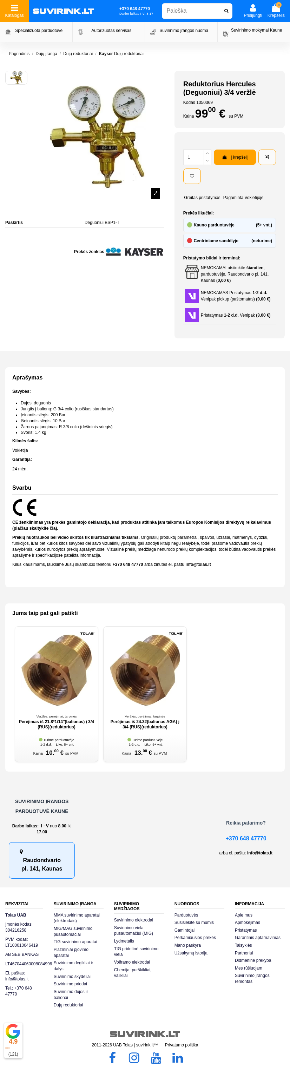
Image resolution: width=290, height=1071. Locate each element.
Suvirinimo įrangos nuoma (183, 30)
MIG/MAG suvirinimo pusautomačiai (73, 931)
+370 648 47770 (245, 838)
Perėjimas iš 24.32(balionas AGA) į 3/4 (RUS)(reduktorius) (145, 724)
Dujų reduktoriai (68, 1005)
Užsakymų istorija (190, 953)
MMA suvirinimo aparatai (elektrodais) (77, 918)
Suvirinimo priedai (70, 983)
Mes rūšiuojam (248, 968)
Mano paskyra (187, 945)
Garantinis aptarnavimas (258, 937)
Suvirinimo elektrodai (133, 920)
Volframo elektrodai (132, 962)
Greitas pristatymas (202, 197)
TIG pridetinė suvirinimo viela (136, 951)
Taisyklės (243, 945)
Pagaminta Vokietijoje (243, 197)
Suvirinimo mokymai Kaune (256, 30)
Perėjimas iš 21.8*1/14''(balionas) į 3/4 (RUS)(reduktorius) (56, 724)
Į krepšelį (235, 157)
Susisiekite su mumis (194, 922)
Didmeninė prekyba (253, 960)
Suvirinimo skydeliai (72, 976)
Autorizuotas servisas (111, 30)
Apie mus (243, 915)
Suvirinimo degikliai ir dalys (73, 965)
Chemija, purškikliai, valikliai (133, 972)
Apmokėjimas (247, 922)
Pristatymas (246, 930)
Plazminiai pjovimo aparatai (71, 952)
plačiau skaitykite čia (34, 528)
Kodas (189, 102)
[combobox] (197, 11)
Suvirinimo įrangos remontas (252, 978)
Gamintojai (184, 930)
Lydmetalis (124, 941)
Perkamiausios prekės (195, 937)
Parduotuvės (186, 915)
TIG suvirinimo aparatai (75, 941)
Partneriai (244, 953)
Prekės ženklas (89, 251)
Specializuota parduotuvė (38, 30)
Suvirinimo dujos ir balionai (71, 994)
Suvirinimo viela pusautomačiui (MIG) (133, 930)
